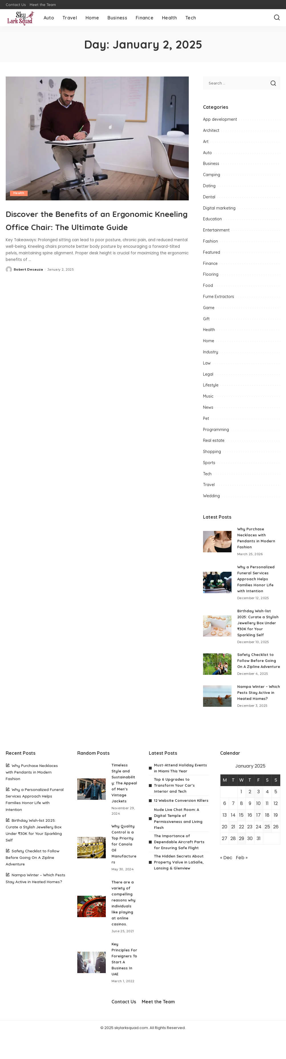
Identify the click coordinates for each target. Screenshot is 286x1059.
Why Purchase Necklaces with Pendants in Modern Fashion (32, 784)
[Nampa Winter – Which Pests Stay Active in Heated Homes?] (217, 705)
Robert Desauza (28, 283)
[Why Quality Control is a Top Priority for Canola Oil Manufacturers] (91, 865)
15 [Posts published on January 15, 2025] (241, 827)
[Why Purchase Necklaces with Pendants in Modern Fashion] (217, 541)
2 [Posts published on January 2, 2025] (250, 803)
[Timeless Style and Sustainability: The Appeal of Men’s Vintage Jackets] (91, 804)
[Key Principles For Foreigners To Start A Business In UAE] (91, 983)
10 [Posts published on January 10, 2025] (258, 815)
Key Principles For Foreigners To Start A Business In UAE (122, 979)
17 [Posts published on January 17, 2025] (258, 827)
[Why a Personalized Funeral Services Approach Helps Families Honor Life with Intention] (217, 582)
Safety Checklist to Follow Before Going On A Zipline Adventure (32, 869)
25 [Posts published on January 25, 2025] (267, 838)
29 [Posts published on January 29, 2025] (241, 850)
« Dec (226, 869)
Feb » (242, 869)
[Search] (276, 17)
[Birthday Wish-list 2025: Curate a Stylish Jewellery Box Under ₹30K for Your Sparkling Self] (217, 626)
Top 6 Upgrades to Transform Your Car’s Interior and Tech (175, 797)
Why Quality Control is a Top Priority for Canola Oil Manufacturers (124, 862)
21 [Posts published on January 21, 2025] (233, 838)
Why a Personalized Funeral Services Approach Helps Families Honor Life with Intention (257, 578)
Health (18, 193)
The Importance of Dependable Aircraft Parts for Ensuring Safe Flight (180, 858)
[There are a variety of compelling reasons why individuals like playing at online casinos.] (91, 924)
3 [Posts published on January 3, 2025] (258, 803)
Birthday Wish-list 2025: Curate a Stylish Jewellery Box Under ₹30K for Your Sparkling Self (256, 622)
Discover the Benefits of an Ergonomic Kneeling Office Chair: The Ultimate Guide (97, 226)
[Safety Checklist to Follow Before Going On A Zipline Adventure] (217, 667)
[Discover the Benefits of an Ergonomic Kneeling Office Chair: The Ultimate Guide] (97, 138)
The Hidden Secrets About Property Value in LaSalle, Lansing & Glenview (180, 878)
